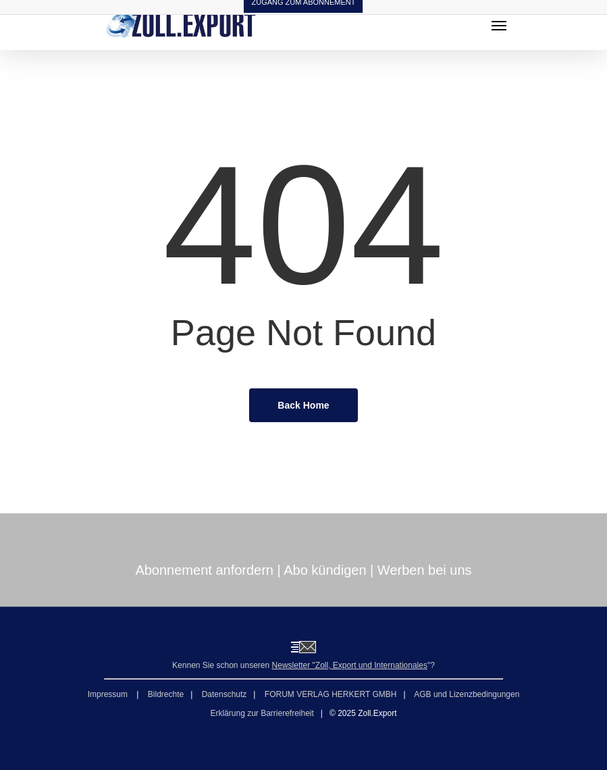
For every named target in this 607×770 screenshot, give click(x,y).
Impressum (109, 694)
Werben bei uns (424, 570)
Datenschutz (224, 694)
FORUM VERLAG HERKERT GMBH (331, 694)
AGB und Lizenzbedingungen (466, 694)
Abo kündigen (325, 570)
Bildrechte (166, 694)
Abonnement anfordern (204, 570)
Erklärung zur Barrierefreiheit (261, 713)
